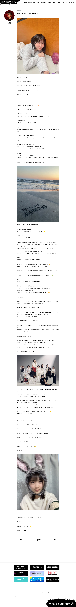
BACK (19, 540)
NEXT (56, 540)
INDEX (38, 540)
